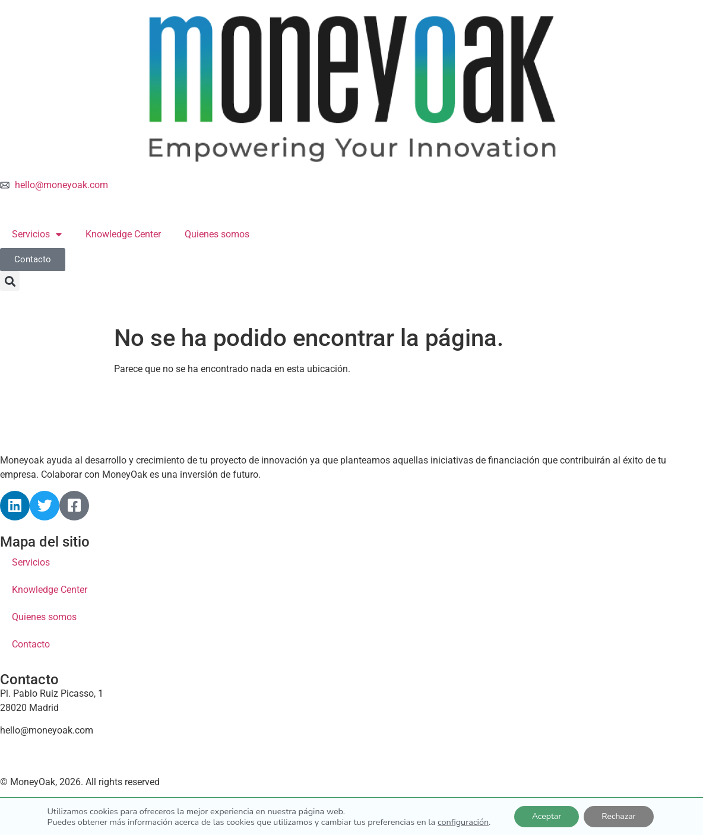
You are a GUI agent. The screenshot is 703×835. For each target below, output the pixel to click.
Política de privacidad (159, 802)
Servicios (37, 234)
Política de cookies (51, 802)
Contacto (31, 644)
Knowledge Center (123, 234)
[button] (10, 281)
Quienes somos (217, 234)
